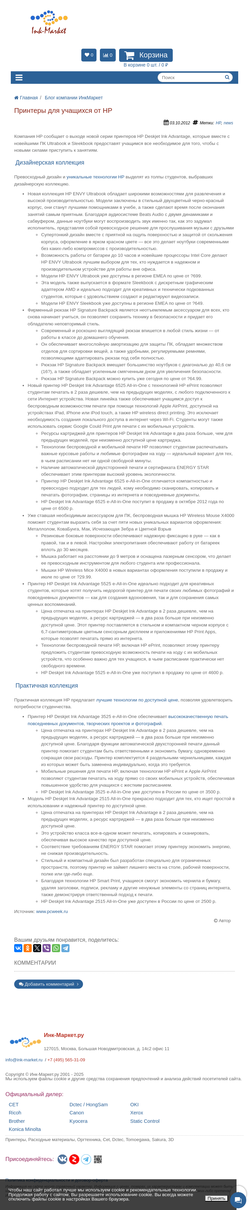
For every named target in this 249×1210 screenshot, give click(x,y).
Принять (216, 1198)
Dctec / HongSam (89, 1104)
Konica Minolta (25, 1129)
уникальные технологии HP (95, 176)
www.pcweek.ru (52, 911)
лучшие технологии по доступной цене (137, 699)
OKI (134, 1104)
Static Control (145, 1121)
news (228, 123)
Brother (17, 1121)
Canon (77, 1112)
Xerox (136, 1112)
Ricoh (15, 1112)
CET (14, 1104)
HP (218, 123)
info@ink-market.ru (24, 1059)
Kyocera (78, 1121)
